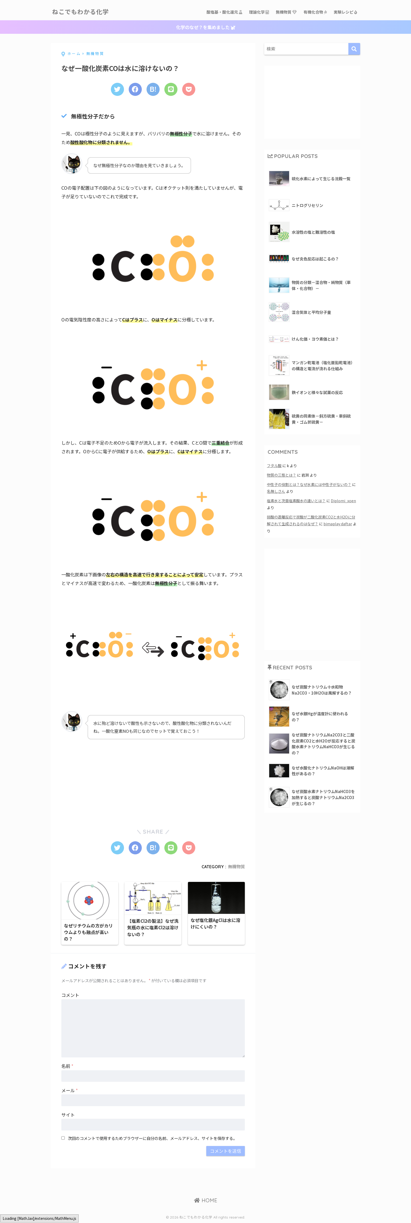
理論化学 (259, 12)
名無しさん (276, 491)
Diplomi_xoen (343, 500)
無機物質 (286, 12)
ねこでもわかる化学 (80, 12)
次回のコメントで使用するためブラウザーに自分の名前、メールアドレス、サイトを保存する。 (152, 1138)
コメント (70, 995)
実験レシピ (346, 12)
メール (69, 1090)
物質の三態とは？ (281, 475)
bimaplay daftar (337, 523)
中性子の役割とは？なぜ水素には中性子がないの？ (309, 484)
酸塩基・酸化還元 (225, 12)
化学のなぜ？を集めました (205, 27)
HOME (205, 1201)
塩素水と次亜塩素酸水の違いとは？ (296, 500)
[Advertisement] (100, 779)
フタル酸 (274, 465)
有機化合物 (315, 12)
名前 (67, 1066)
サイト (68, 1115)
